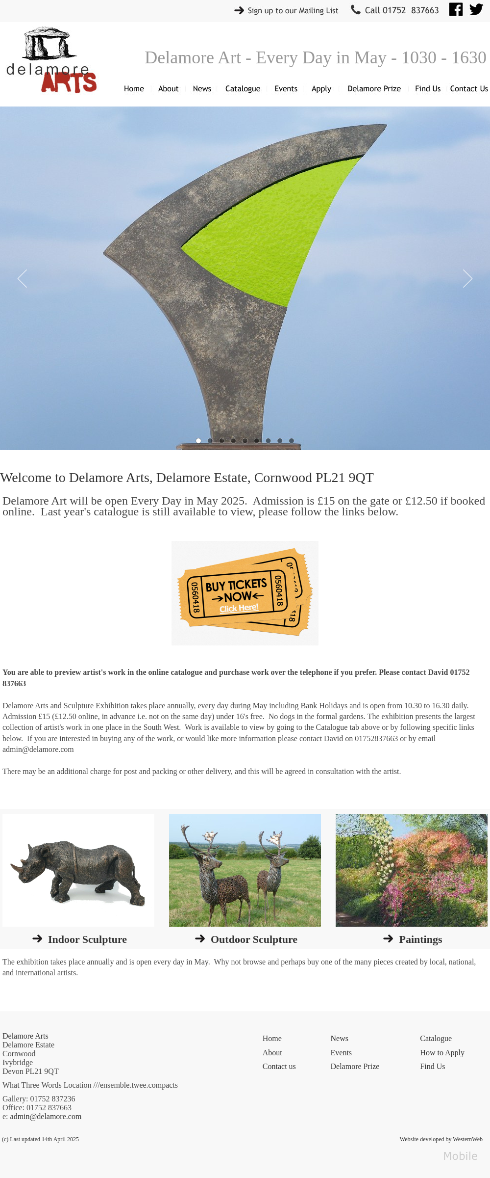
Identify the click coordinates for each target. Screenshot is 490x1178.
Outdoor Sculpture (254, 939)
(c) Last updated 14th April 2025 (40, 1139)
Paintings (420, 939)
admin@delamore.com (46, 1116)
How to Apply (442, 1052)
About (272, 1052)
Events (341, 1052)
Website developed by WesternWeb (441, 1139)
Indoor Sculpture (87, 939)
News (339, 1038)
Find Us (432, 1066)
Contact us (279, 1066)
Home (272, 1038)
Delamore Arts (25, 1036)
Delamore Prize (355, 1066)
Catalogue (436, 1038)
